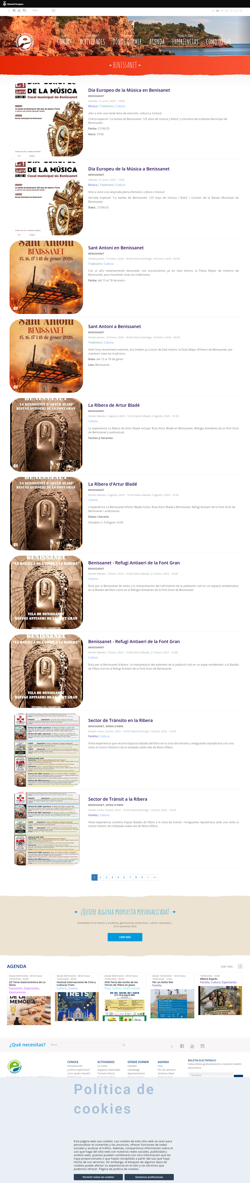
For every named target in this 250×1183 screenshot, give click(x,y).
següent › (240, 958)
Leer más (164, 105)
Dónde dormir (127, 30)
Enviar (238, 1075)
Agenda (157, 30)
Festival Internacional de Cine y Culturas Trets (76, 975)
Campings (134, 1059)
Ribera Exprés (208, 970)
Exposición (16, 980)
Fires (108, 980)
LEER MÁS (125, 928)
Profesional (74, 1067)
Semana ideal (166, 1063)
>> (154, 869)
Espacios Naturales (108, 1059)
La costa (102, 1055)
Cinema (73, 980)
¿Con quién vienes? (78, 1063)
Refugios (133, 1074)
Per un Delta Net (162, 973)
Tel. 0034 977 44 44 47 (20, 1072)
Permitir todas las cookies (98, 1177)
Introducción (75, 1055)
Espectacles (31, 980)
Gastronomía (17, 984)
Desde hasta (25, 969)
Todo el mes (165, 1067)
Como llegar (218, 30)
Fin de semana (166, 1059)
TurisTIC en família (78, 1070)
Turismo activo (106, 1067)
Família (156, 977)
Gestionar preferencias (149, 1177)
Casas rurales (136, 1067)
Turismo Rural (105, 1063)
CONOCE (64, 30)
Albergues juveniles (139, 1070)
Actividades (92, 30)
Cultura (61, 980)
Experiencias (185, 30)
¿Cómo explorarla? (78, 1059)
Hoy (160, 1055)
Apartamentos (136, 1063)
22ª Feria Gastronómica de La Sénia (27, 975)
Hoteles (132, 1055)
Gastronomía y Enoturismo (106, 1075)
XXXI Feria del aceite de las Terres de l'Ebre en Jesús (121, 975)
